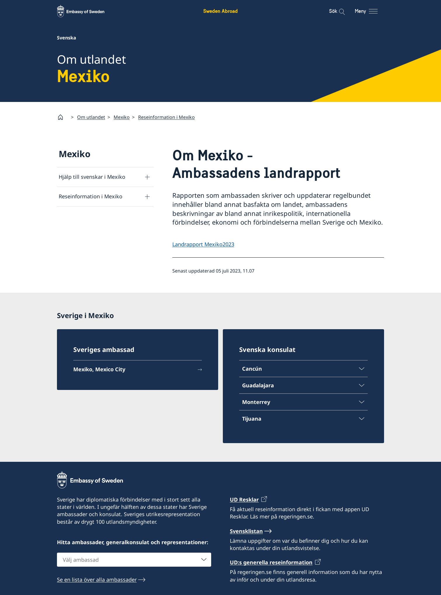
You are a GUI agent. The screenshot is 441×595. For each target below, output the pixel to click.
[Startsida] (63, 117)
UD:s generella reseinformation (271, 562)
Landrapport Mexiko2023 (203, 244)
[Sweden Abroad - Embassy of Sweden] (86, 11)
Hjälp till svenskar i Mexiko (92, 176)
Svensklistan (246, 531)
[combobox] (134, 560)
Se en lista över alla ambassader (97, 579)
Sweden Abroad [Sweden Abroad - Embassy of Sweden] (220, 11)
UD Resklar (244, 499)
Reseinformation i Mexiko (166, 117)
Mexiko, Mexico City (99, 369)
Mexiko (122, 117)
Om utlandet (91, 117)
